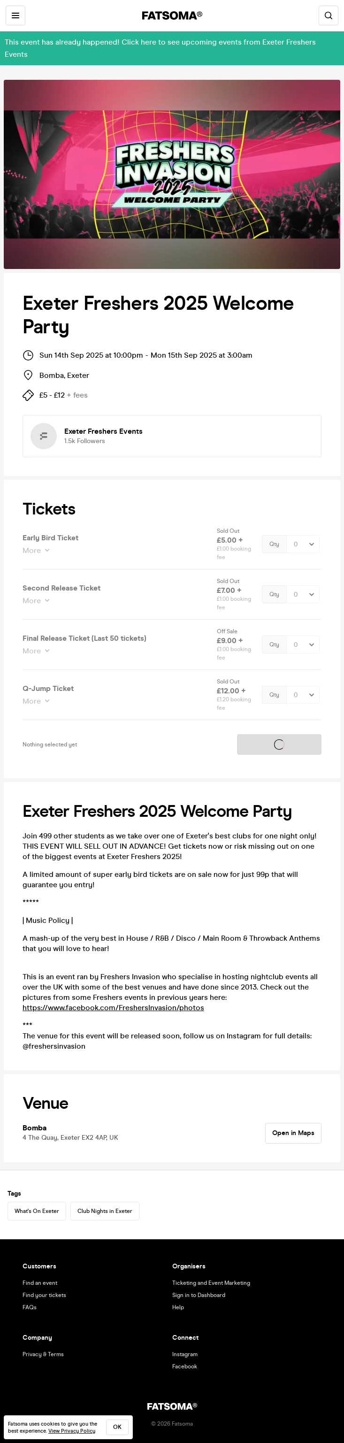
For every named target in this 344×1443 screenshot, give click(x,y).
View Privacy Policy (71, 1431)
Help (178, 1307)
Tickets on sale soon (279, 744)
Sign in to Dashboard (198, 1295)
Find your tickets (44, 1295)
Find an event (40, 1283)
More (33, 550)
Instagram (185, 1354)
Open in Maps (293, 1133)
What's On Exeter (37, 1211)
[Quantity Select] (303, 544)
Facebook (184, 1366)
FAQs (30, 1307)
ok (117, 1427)
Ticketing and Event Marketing (211, 1283)
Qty (274, 544)
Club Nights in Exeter (104, 1211)
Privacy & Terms (43, 1354)
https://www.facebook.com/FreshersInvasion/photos (113, 1007)
